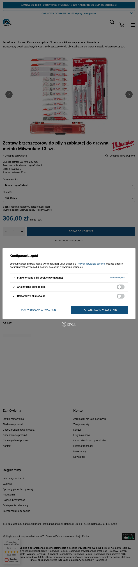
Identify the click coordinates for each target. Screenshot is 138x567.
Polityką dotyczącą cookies (91, 263)
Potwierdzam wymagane (38, 309)
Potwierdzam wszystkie (100, 309)
